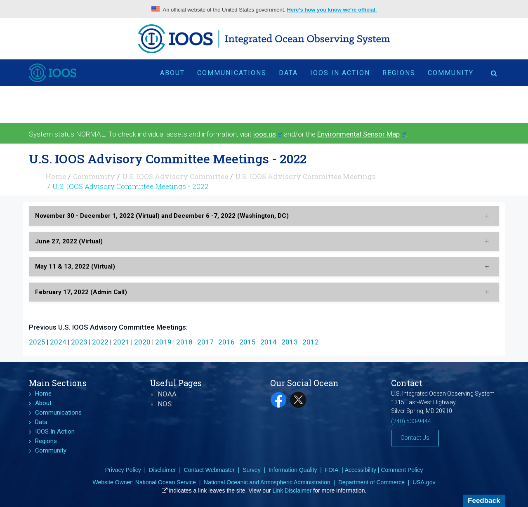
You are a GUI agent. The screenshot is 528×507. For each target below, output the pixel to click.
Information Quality (293, 470)
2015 (247, 342)
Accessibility (360, 470)
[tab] (264, 216)
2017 (205, 342)
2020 (142, 342)
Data (288, 73)
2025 (37, 342)
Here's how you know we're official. (332, 10)
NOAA (167, 394)
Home (55, 176)
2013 (289, 342)
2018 (184, 342)
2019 (163, 342)
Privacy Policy (123, 470)
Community (451, 73)
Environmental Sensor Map (361, 134)
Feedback (484, 501)
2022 (100, 342)
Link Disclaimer (292, 490)
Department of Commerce (371, 482)
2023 (79, 342)
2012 (310, 342)
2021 (121, 342)
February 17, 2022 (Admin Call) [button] (81, 292)
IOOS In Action (340, 73)
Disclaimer (162, 470)
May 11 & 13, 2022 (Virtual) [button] (75, 266)
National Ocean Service (165, 482)
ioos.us (267, 134)
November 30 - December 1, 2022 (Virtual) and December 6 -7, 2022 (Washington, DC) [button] (162, 215)
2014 (268, 342)
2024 (58, 342)
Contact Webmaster (209, 470)
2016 (226, 342)
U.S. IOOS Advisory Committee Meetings (305, 176)
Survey (252, 470)
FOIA (332, 470)
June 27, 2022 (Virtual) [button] (69, 241)
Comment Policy (402, 470)
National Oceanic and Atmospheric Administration (267, 482)
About (172, 73)
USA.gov (423, 482)
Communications (231, 73)
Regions (398, 73)
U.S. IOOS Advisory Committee (175, 176)
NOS (165, 404)
